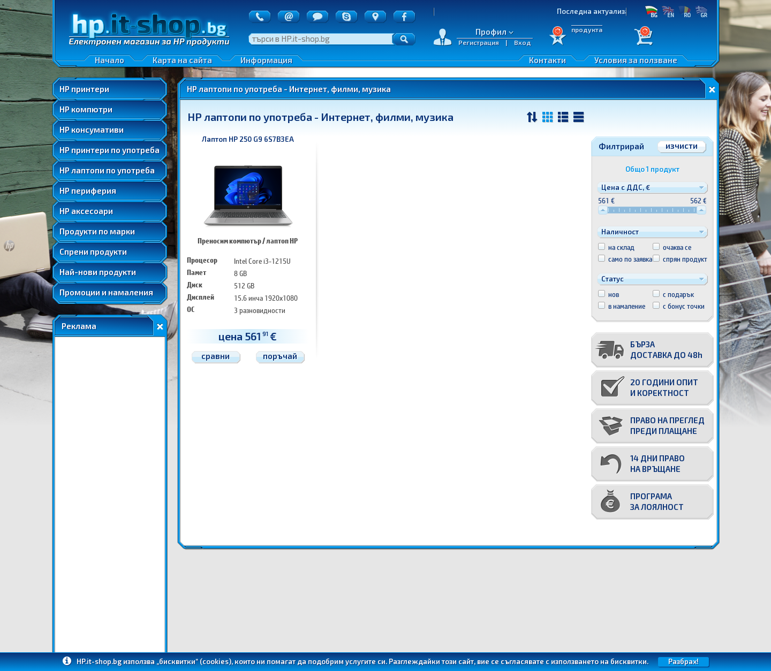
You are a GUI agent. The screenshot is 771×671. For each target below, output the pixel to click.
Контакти (547, 60)
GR (701, 11)
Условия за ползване (635, 60)
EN (668, 11)
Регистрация (478, 42)
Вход (522, 42)
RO (684, 11)
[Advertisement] (110, 497)
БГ (651, 11)
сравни (215, 356)
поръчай (280, 356)
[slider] (603, 210)
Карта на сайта (182, 60)
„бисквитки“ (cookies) (193, 661)
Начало (109, 60)
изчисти (682, 145)
